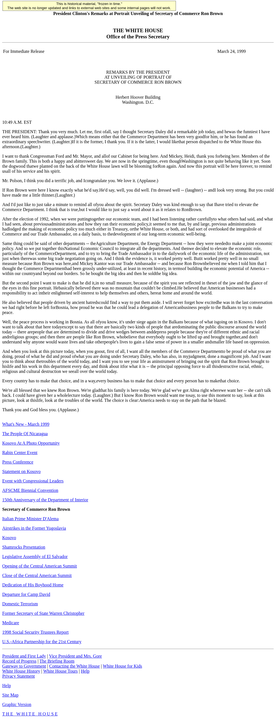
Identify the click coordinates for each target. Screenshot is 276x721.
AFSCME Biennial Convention (30, 490)
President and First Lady (24, 656)
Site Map (10, 695)
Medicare (10, 622)
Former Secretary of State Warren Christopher (43, 613)
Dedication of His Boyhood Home (33, 585)
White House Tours (60, 671)
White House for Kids (122, 666)
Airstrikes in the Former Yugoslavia (34, 528)
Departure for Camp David (26, 594)
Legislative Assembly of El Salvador (35, 556)
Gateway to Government (24, 666)
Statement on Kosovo (21, 471)
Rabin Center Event (19, 452)
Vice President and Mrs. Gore (75, 656)
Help (85, 671)
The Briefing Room (57, 661)
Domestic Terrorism (20, 603)
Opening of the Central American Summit (39, 566)
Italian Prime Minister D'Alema (30, 518)
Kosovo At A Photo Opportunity (31, 443)
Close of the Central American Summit (37, 575)
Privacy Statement (18, 676)
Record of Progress (19, 661)
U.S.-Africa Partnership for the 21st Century (41, 641)
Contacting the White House (74, 666)
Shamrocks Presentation (23, 547)
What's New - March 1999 (25, 424)
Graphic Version (16, 704)
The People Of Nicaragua (25, 433)
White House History (21, 671)
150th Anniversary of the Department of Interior (45, 499)
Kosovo (9, 537)
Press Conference (17, 462)
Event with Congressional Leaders (33, 481)
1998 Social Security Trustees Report (35, 632)
